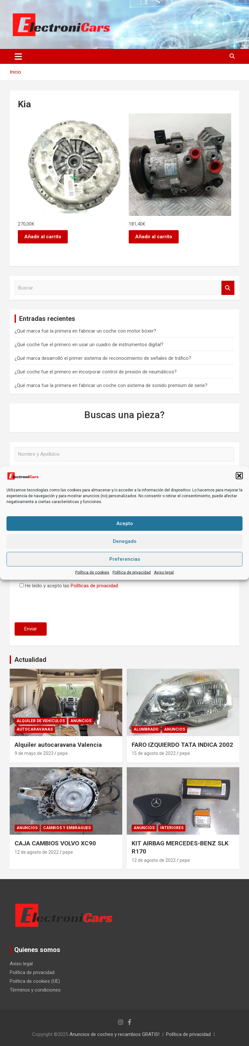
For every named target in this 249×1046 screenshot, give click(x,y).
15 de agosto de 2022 (154, 753)
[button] (239, 476)
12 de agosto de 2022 (37, 852)
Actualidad (30, 660)
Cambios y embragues (67, 828)
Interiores (172, 828)
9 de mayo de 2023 (34, 753)
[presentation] (64, 604)
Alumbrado (146, 729)
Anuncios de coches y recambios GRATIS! (114, 1034)
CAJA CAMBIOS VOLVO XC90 (55, 843)
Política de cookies (92, 572)
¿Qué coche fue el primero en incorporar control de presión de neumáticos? (96, 372)
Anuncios (80, 721)
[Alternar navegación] (18, 56)
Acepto (124, 523)
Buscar (227, 288)
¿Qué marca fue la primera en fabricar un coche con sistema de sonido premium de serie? (111, 385)
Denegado (124, 541)
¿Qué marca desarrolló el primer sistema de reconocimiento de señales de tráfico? (103, 358)
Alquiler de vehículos (41, 721)
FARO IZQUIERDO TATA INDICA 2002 (182, 744)
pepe (62, 753)
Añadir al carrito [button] (42, 237)
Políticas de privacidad (94, 586)
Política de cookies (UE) (35, 981)
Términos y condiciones (35, 990)
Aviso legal (164, 572)
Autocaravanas (35, 729)
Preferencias (124, 559)
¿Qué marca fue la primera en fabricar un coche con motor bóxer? (85, 331)
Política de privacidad (132, 572)
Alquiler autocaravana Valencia (58, 744)
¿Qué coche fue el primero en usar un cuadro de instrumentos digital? (89, 344)
